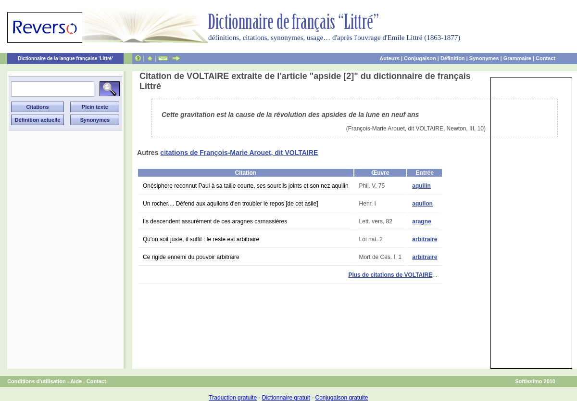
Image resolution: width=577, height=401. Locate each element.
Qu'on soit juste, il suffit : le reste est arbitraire (201, 239)
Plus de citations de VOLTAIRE (390, 275)
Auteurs (389, 58)
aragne (421, 221)
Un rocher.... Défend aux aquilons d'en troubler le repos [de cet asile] (230, 203)
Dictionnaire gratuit (286, 397)
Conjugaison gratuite (341, 397)
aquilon (422, 203)
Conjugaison (420, 58)
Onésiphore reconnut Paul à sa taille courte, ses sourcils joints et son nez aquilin (246, 185)
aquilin (421, 185)
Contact (545, 58)
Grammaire (517, 58)
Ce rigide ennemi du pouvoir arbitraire (191, 257)
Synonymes (484, 58)
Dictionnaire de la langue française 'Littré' (65, 58)
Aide (76, 381)
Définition (452, 58)
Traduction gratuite (233, 397)
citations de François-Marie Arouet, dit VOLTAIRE (239, 152)
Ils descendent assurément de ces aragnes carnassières (215, 221)
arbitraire (424, 239)
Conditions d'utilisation (36, 381)
